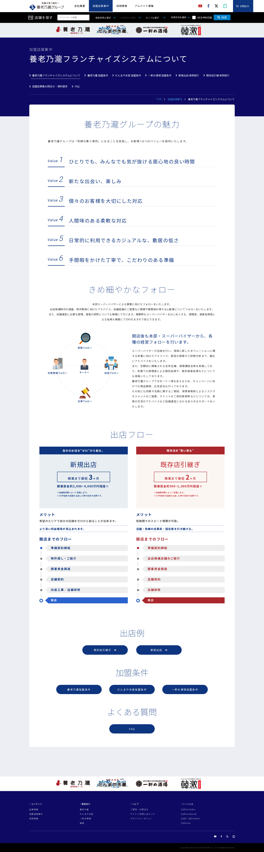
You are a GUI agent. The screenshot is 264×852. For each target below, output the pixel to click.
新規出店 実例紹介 (188, 75)
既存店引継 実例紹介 (217, 75)
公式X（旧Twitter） (191, 818)
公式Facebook (188, 814)
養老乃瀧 (84, 809)
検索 (222, 17)
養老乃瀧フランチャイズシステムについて (56, 75)
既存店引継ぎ (105, 650)
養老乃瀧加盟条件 (79, 689)
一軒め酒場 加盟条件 (159, 75)
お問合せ (244, 6)
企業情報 (33, 809)
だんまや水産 (86, 814)
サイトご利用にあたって (142, 814)
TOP (159, 99)
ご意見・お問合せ (139, 809)
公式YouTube (188, 809)
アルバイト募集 (144, 6)
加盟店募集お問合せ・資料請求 (50, 86)
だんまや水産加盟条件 (132, 689)
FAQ (77, 86)
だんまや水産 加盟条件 (128, 75)
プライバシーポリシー (141, 818)
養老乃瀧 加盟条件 (97, 75)
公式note (186, 823)
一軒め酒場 (85, 818)
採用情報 (121, 6)
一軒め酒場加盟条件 (185, 689)
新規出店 (159, 650)
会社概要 (79, 6)
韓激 (82, 823)
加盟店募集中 (101, 6)
